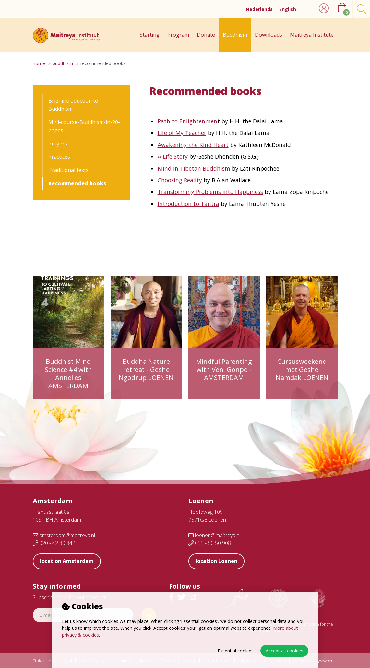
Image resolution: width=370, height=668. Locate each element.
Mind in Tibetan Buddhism (194, 168)
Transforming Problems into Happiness (210, 192)
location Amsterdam (67, 561)
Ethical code (44, 660)
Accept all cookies (284, 651)
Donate (206, 34)
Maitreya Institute (312, 34)
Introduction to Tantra (188, 204)
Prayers (57, 143)
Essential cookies (236, 651)
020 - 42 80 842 (54, 543)
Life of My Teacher (182, 133)
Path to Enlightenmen (187, 121)
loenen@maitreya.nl (214, 535)
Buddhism (235, 34)
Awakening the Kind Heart (193, 145)
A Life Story (173, 156)
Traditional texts (68, 170)
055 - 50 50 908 (209, 543)
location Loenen (216, 561)
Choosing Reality (180, 180)
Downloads (268, 34)
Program (178, 34)
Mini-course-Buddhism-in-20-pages (84, 126)
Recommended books (102, 63)
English (287, 9)
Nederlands (259, 9)
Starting (150, 34)
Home (39, 63)
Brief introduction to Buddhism (73, 104)
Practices (59, 156)
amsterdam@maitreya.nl (64, 535)
